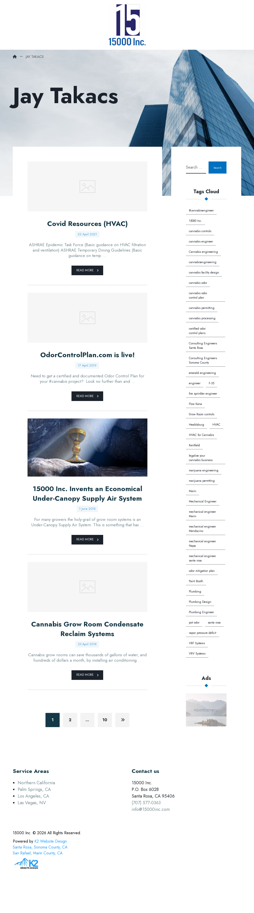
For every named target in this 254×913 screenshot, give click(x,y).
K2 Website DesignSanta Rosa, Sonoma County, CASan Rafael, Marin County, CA (40, 873)
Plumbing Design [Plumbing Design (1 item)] (200, 602)
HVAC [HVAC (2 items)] (216, 424)
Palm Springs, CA (34, 815)
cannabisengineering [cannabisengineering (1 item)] (202, 262)
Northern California (36, 808)
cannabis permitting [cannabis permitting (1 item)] (201, 308)
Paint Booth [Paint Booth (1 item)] (196, 581)
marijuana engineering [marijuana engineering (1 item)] (203, 470)
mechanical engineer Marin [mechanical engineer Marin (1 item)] (202, 514)
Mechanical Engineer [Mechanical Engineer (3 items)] (202, 501)
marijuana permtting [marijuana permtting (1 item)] (202, 481)
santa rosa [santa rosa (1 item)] (214, 622)
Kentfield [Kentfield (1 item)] (194, 445)
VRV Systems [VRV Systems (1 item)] (197, 653)
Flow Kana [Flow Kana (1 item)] (195, 404)
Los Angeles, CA (33, 822)
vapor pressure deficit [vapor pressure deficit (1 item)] (202, 633)
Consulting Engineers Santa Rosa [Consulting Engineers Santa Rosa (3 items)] (203, 345)
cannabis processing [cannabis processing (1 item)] (202, 318)
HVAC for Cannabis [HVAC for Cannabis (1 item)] (201, 435)
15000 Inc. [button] (22, 859)
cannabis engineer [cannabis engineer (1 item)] (201, 241)
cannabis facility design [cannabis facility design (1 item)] (204, 272)
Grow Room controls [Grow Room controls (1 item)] (201, 414)
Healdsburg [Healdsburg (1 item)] (196, 424)
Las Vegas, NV (32, 828)
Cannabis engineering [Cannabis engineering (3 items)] (203, 252)
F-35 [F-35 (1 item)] (211, 383)
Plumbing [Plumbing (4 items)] (195, 591)
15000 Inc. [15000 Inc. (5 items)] (195, 221)
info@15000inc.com (151, 835)
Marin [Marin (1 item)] (192, 491)
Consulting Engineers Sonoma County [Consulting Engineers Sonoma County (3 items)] (203, 360)
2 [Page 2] (70, 745)
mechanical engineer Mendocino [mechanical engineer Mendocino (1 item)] (202, 528)
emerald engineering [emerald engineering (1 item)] (202, 373)
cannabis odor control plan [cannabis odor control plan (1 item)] (198, 295)
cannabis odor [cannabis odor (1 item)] (198, 283)
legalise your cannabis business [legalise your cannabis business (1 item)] (200, 457)
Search (216, 168)
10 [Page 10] (104, 745)
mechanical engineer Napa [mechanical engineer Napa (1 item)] (202, 543)
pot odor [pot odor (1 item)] (194, 622)
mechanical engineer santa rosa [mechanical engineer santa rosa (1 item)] (202, 558)
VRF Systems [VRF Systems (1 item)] (197, 643)
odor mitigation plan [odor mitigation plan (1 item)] (202, 571)
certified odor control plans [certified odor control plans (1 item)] (197, 330)
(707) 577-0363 (146, 828)
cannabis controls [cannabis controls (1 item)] (200, 231)
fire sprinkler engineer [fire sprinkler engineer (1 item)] (203, 393)
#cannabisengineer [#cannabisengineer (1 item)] (201, 210)
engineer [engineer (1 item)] (194, 383)
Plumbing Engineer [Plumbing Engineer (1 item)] (201, 612)
